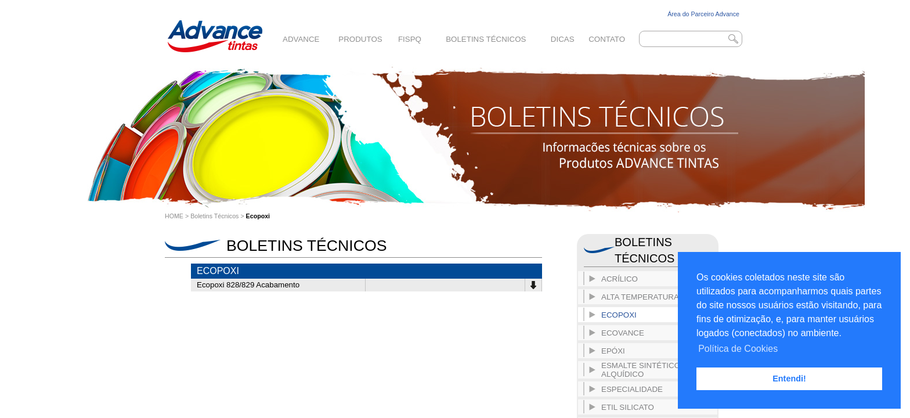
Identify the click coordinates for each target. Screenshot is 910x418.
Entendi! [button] (789, 378)
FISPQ (409, 39)
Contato (606, 39)
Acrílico (619, 279)
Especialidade (632, 389)
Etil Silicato (627, 407)
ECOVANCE (622, 333)
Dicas (563, 39)
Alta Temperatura (640, 297)
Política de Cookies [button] (738, 349)
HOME (174, 215)
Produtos (360, 39)
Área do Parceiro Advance (703, 13)
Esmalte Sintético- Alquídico (641, 370)
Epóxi (613, 351)
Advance (301, 39)
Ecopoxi (258, 215)
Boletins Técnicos (486, 39)
